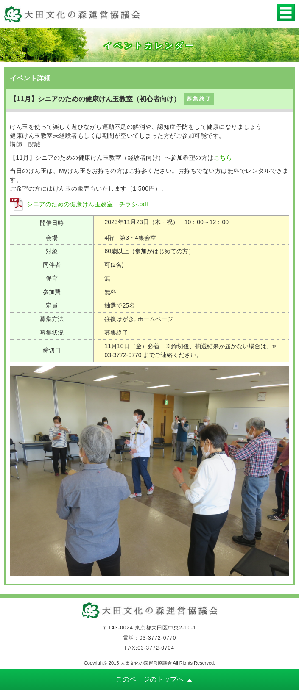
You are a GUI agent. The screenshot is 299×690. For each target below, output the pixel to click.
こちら (223, 157)
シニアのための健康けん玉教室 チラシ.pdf (87, 204)
